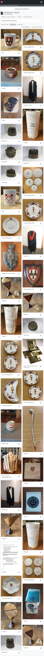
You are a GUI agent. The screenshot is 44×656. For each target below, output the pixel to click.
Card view (13, 24)
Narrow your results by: (22, 9)
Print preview (4, 24)
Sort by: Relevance (26, 27)
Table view (20, 24)
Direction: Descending (37, 27)
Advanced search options (9, 21)
